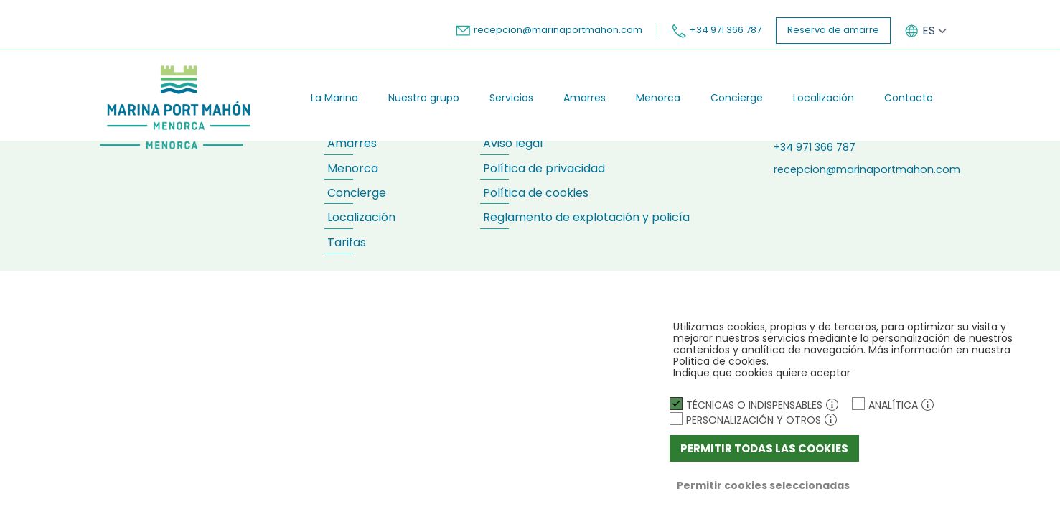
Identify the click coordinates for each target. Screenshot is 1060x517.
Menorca (658, 97)
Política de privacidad (544, 168)
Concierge (736, 97)
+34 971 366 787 (716, 30)
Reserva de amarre (833, 30)
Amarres (584, 97)
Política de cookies (535, 193)
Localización (823, 97)
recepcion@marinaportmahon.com (549, 30)
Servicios (511, 97)
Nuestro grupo (423, 97)
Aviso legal (513, 143)
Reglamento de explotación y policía (586, 217)
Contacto (908, 97)
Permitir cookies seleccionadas (763, 485)
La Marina (334, 97)
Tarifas (346, 242)
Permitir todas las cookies (764, 448)
